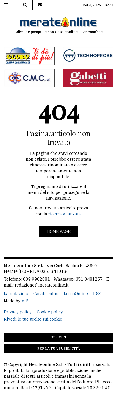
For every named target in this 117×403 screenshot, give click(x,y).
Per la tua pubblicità (58, 348)
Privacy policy (18, 311)
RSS (97, 293)
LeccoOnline (76, 293)
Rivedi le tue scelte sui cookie (33, 319)
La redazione (16, 293)
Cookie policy (50, 311)
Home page (59, 231)
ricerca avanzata (64, 213)
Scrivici (58, 337)
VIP (25, 300)
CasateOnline (46, 293)
